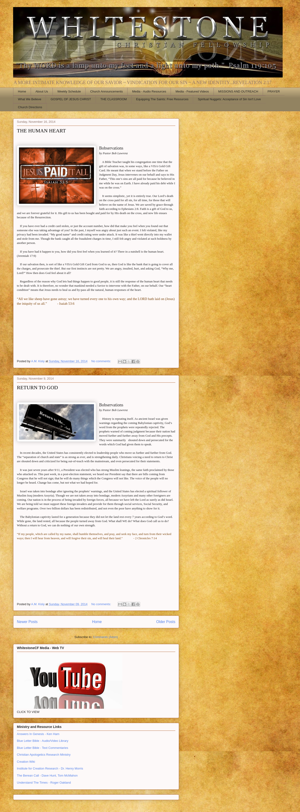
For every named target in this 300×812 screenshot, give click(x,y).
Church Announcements (106, 91)
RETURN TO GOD (37, 387)
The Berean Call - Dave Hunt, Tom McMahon (47, 775)
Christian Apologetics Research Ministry (44, 754)
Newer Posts (27, 622)
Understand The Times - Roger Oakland (44, 782)
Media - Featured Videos (192, 91)
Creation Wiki (26, 761)
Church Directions (30, 107)
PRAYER (274, 91)
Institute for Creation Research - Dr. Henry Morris (50, 768)
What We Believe (29, 99)
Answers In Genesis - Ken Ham (38, 734)
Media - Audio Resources (149, 91)
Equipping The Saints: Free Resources (162, 99)
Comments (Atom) (105, 637)
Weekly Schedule (69, 91)
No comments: (101, 361)
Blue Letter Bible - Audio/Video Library (42, 741)
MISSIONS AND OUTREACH (238, 91)
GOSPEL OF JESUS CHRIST (71, 99)
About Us (41, 91)
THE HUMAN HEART (41, 131)
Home (22, 91)
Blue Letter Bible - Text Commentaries (42, 748)
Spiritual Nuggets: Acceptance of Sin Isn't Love (229, 99)
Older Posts (165, 622)
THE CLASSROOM (113, 99)
